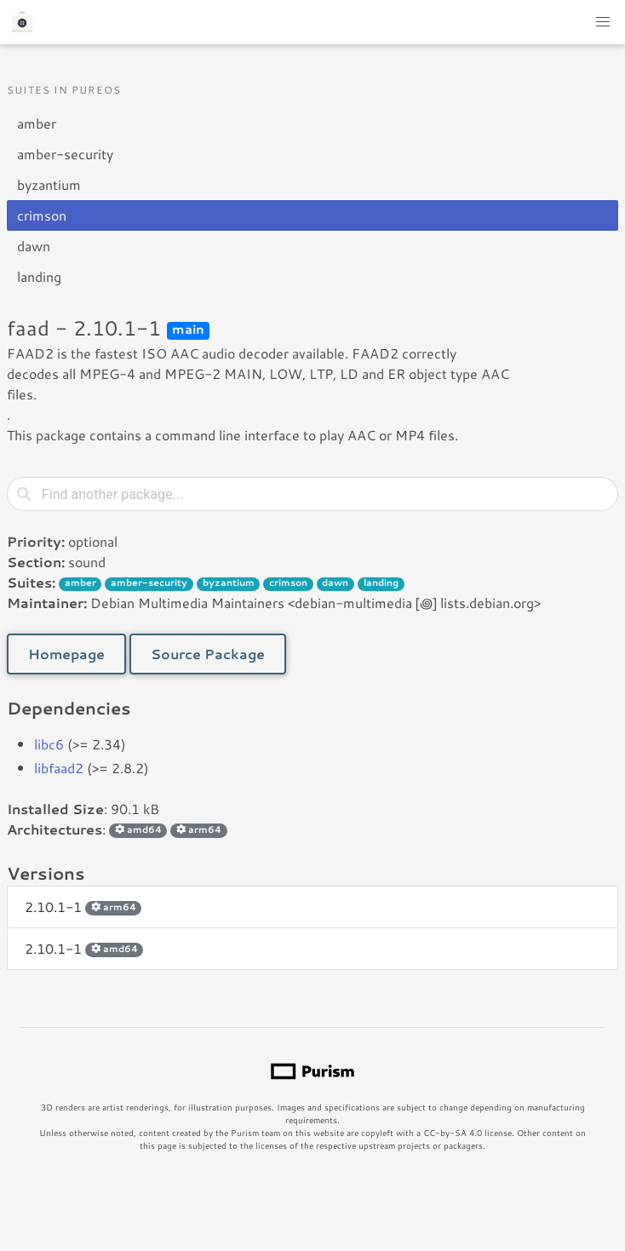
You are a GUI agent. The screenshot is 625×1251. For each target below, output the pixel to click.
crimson (41, 215)
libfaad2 (58, 768)
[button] (603, 22)
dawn (33, 245)
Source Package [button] (208, 653)
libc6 (49, 744)
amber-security (65, 154)
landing (39, 276)
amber (36, 123)
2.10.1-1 (83, 906)
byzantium (49, 184)
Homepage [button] (66, 653)
